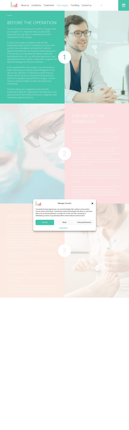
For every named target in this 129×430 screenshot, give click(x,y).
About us (25, 5)
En (101, 5)
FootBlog (75, 5)
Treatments (49, 5)
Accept (45, 222)
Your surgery (62, 5)
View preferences (84, 222)
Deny (64, 222)
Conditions (36, 5)
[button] (92, 203)
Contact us (87, 5)
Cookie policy (63, 228)
